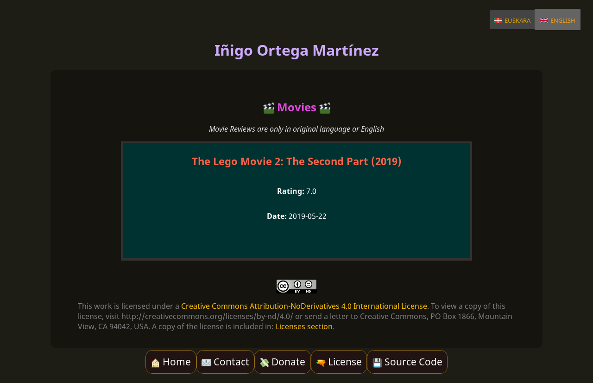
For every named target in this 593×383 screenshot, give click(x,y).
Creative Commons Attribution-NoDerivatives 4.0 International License (304, 306)
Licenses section (304, 326)
